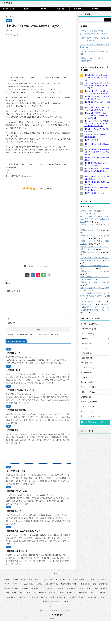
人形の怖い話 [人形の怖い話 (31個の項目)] (28, 583)
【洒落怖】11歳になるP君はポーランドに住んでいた (95, 57)
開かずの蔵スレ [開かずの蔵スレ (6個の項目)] (93, 596)
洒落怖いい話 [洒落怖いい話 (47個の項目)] (71, 592)
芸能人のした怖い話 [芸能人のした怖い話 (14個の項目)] (47, 596)
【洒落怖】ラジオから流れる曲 (90, 269)
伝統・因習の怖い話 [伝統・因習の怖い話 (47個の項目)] (51, 583)
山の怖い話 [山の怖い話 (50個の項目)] (24, 588)
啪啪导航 (85, 266)
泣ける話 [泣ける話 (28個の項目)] (61, 592)
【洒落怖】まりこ (12, 352)
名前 (8, 318)
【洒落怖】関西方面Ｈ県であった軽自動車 (94, 51)
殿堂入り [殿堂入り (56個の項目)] (52, 592)
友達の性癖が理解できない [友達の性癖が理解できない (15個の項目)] (69, 583)
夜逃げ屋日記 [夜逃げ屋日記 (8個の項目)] (85, 583)
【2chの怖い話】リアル (14, 470)
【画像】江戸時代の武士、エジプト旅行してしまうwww (95, 39)
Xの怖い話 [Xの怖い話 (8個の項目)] (7, 579)
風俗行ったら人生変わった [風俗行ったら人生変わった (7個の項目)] (51, 601)
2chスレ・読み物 (8, 9)
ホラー (9, 283)
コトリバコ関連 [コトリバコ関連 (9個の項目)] (47, 579)
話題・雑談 (60, 9)
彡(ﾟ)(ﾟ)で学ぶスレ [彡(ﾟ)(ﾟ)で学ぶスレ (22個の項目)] (48, 588)
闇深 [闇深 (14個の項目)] (102, 596)
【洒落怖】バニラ (12, 370)
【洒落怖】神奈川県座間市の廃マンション (94, 208)
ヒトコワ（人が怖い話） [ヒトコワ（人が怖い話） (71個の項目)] (76, 579)
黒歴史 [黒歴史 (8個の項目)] (66, 601)
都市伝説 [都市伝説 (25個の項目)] (82, 596)
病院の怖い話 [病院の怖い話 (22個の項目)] (11, 596)
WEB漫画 (95, 9)
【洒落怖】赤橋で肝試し (14, 409)
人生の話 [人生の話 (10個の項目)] (39, 583)
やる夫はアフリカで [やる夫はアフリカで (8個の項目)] (19, 579)
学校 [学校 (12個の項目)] (94, 583)
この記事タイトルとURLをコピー (38, 266)
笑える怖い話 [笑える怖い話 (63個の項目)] (33, 596)
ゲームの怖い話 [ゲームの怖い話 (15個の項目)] (34, 579)
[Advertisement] (24, 52)
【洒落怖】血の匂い (86, 286)
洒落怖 (26, 9)
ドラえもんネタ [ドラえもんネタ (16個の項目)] (61, 579)
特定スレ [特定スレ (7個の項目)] (93, 592)
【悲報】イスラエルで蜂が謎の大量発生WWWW (93, 46)
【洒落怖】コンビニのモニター (90, 258)
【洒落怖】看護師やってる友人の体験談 (93, 275)
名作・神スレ (78, 9)
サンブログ (7, 3)
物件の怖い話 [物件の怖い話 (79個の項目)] (83, 592)
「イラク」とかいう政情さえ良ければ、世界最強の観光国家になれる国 (95, 32)
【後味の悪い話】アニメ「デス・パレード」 (95, 264)
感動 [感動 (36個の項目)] (7, 592)
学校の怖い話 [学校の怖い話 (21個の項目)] (103, 583)
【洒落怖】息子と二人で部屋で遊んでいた (21, 530)
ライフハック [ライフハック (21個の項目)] (16, 583)
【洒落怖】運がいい (13, 510)
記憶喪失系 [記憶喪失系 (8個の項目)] (72, 596)
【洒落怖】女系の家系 (87, 222)
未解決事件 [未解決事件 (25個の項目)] (42, 592)
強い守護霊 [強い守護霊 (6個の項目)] (34, 588)
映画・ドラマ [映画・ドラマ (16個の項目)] (31, 592)
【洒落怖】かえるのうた (88, 225)
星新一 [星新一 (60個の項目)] (22, 592)
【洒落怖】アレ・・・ (14, 429)
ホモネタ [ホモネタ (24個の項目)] (6, 583)
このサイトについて (42, 610)
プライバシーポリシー (56, 610)
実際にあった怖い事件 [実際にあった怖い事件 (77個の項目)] (11, 588)
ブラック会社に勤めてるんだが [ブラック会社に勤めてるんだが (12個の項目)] (97, 579)
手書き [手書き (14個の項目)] (14, 592)
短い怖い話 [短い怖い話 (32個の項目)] (22, 596)
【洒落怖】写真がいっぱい (15, 490)
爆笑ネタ (43, 9)
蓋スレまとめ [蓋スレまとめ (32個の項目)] (61, 596)
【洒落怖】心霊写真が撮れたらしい (19, 389)
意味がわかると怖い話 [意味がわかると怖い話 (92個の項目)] (100, 588)
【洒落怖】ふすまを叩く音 (15, 550)
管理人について (70, 610)
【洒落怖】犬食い (86, 289)
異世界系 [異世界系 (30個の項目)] (102, 592)
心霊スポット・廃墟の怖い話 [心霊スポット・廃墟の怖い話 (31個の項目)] (66, 588)
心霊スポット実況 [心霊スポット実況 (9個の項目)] (84, 588)
